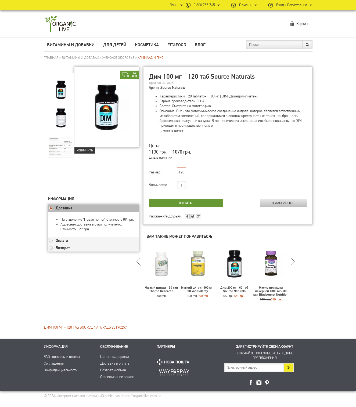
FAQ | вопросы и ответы (62, 356)
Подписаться (288, 368)
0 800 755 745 (204, 5)
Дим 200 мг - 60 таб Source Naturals (234, 289)
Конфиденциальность (60, 370)
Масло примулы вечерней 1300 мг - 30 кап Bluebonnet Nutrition (271, 291)
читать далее (173, 130)
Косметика (147, 45)
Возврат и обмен (113, 370)
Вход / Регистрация (291, 5)
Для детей (114, 45)
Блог (200, 45)
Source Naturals (172, 87)
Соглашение (54, 363)
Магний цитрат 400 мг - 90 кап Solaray (197, 289)
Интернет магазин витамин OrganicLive (60, 24)
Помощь (245, 5)
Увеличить (85, 150)
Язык (174, 5)
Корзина (303, 23)
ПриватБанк (174, 371)
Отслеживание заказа (117, 377)
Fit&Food (176, 45)
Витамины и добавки (71, 45)
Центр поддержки (114, 356)
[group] (61, 86)
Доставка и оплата (115, 363)
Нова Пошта (174, 362)
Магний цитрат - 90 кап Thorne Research (161, 289)
